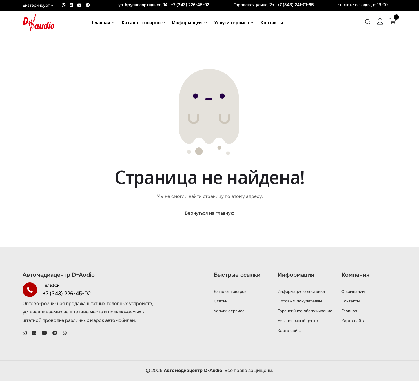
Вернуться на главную (209, 213)
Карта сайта (290, 330)
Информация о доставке (301, 291)
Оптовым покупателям (300, 301)
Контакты (271, 22)
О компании (353, 291)
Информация (187, 22)
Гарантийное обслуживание (305, 310)
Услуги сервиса (231, 22)
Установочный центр (298, 320)
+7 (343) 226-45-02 (190, 4)
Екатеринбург (38, 5)
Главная (101, 22)
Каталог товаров (141, 22)
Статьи (220, 301)
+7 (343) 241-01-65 (295, 4)
